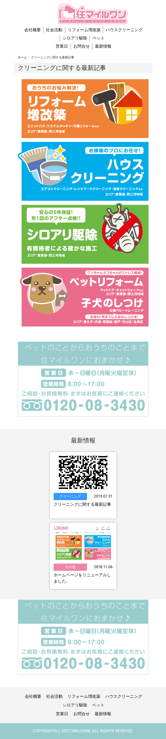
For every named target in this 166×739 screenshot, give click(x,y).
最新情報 (103, 46)
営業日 (62, 46)
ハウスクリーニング (124, 29)
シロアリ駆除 (75, 38)
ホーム (22, 57)
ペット (98, 38)
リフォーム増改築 (84, 29)
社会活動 (54, 29)
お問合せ (81, 46)
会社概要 (32, 29)
